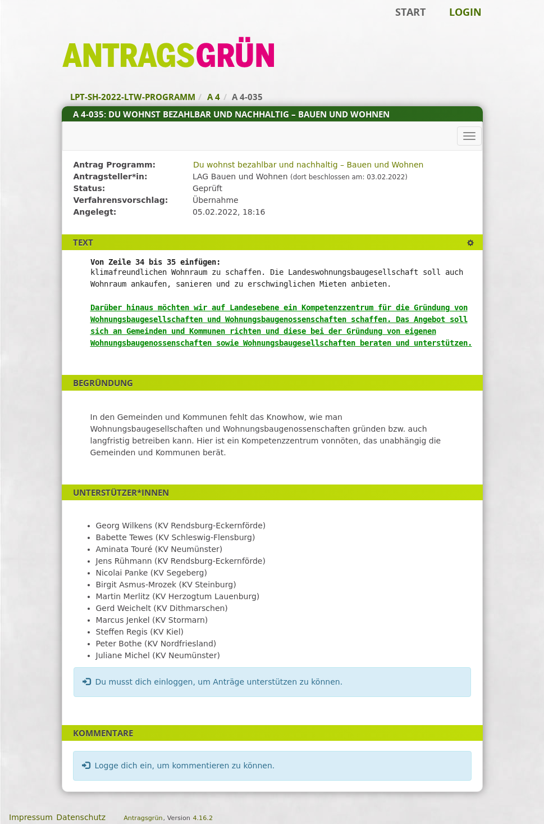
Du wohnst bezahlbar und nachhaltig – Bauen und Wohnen (308, 164)
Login (465, 12)
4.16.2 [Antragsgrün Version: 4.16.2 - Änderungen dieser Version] (203, 818)
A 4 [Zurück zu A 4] (213, 96)
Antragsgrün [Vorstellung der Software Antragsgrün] (143, 818)
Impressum (31, 817)
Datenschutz (81, 817)
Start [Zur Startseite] (410, 12)
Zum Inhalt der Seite (46, 25)
